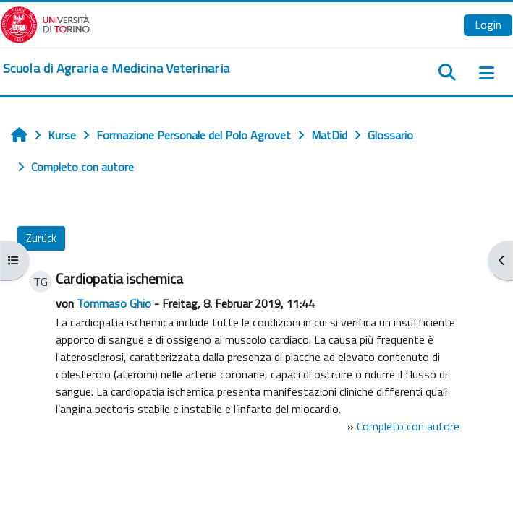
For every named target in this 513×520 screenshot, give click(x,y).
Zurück (41, 238)
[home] (116, 69)
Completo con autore (408, 426)
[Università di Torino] (45, 23)
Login (488, 24)
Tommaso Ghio (114, 303)
